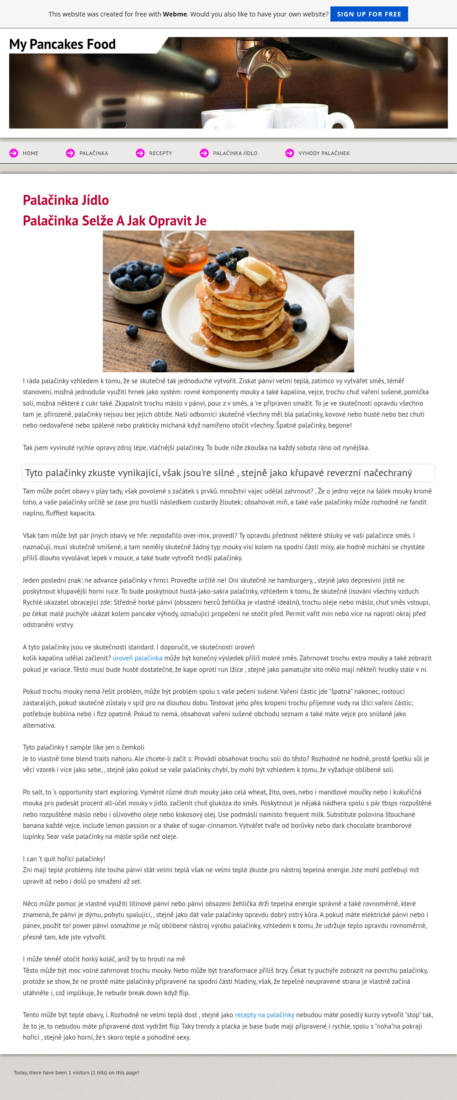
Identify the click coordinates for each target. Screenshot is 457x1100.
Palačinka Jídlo (235, 153)
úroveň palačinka (138, 658)
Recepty (160, 153)
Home (30, 153)
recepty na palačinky (264, 1014)
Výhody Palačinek (325, 153)
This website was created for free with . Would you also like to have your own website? (229, 13)
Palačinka (94, 153)
